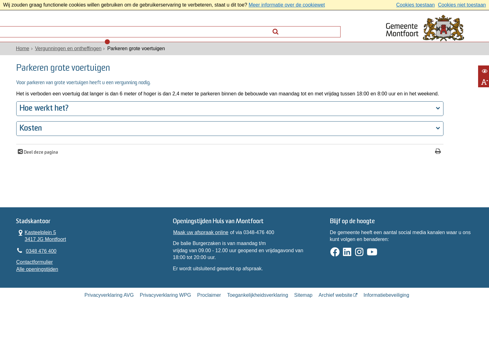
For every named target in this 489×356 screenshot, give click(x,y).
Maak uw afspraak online (202, 263)
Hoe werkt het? (48, 132)
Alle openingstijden (41, 301)
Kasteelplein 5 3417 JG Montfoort (45, 266)
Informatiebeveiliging (386, 332)
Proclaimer (209, 332)
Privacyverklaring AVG (109, 332)
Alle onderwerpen (46, 29)
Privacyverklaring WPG (165, 332)
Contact (91, 29)
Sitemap (303, 332)
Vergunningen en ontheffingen (72, 56)
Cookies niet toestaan (462, 4)
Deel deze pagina (44, 176)
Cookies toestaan (415, 4)
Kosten (35, 152)
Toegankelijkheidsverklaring (257, 332)
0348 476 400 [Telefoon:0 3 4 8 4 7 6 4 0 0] (45, 282)
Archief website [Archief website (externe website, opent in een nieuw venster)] (335, 332)
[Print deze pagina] (348, 176)
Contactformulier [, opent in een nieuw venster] (38, 294)
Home (26, 56)
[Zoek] (333, 28)
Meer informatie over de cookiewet (287, 4)
